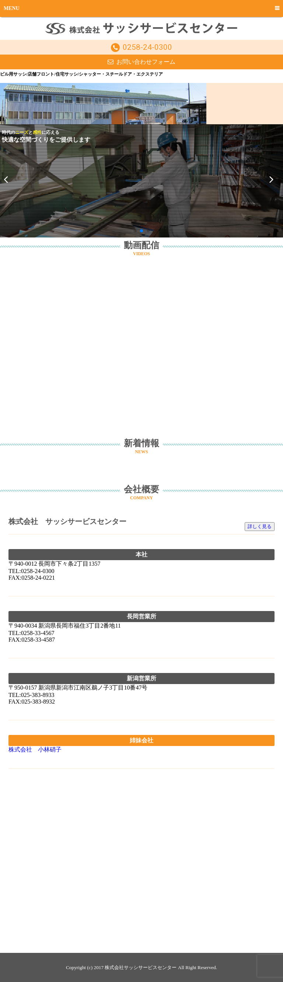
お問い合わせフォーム (145, 62)
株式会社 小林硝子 (35, 749)
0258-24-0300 (147, 47)
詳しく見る (260, 526)
